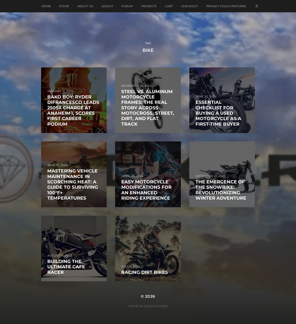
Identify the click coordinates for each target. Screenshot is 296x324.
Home (46, 6)
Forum (127, 6)
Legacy (107, 6)
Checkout (189, 6)
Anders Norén (156, 306)
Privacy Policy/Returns (226, 6)
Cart (169, 6)
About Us (85, 6)
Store (64, 6)
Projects (149, 6)
